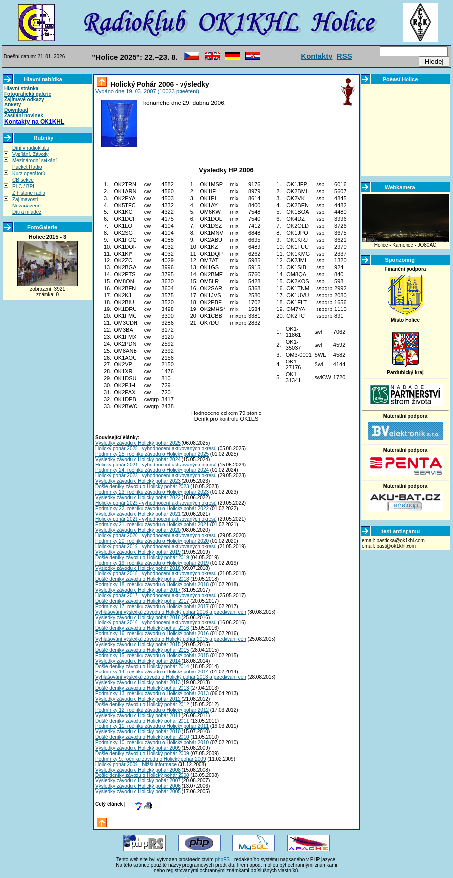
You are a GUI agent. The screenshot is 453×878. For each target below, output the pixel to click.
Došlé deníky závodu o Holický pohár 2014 (142, 666)
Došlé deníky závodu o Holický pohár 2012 (142, 704)
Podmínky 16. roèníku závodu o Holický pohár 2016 (152, 633)
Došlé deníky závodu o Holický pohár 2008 (142, 775)
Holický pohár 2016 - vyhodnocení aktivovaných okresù (156, 622)
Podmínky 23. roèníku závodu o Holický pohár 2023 (152, 492)
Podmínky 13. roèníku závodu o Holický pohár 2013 (152, 693)
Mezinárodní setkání (34, 160)
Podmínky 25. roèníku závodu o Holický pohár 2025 (152, 454)
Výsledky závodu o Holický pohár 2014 (138, 661)
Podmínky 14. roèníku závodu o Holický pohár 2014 (152, 671)
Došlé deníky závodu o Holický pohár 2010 (142, 737)
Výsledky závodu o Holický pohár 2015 (138, 644)
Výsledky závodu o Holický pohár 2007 (138, 780)
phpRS (222, 859)
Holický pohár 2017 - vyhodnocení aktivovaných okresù (156, 595)
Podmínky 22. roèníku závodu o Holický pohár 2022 (152, 508)
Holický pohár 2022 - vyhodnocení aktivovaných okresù (156, 503)
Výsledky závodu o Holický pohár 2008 (138, 770)
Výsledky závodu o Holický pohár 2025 (138, 443)
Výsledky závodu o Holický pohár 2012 (138, 699)
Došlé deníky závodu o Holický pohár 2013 (142, 688)
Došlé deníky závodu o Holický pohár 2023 (142, 486)
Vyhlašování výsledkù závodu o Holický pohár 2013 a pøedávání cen (170, 677)
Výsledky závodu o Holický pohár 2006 (138, 786)
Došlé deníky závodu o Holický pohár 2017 (142, 601)
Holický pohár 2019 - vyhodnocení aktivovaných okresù (156, 546)
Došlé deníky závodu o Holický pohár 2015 (142, 650)
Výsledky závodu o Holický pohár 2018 (138, 568)
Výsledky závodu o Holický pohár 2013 (138, 682)
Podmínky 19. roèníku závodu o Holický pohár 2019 (152, 563)
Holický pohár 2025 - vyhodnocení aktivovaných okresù (156, 448)
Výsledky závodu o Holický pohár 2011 (138, 715)
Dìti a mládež (26, 212)
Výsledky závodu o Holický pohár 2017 (138, 590)
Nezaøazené (26, 205)
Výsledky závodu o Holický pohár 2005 (138, 791)
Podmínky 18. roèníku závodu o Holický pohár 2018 (152, 584)
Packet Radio (27, 167)
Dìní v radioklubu (30, 148)
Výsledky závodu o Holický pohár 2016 (138, 617)
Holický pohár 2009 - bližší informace (136, 764)
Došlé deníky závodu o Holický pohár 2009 (142, 753)
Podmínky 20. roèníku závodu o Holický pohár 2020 (152, 541)
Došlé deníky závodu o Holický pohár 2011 (142, 720)
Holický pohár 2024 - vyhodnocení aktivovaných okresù (156, 464)
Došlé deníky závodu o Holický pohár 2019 (142, 557)
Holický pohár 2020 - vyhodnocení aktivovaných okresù (156, 535)
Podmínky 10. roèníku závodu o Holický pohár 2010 (152, 742)
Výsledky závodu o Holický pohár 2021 (138, 513)
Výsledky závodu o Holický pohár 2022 (138, 497)
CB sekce (23, 180)
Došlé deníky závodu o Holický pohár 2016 (142, 628)
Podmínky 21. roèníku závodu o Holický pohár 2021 (152, 524)
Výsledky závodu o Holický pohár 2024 (138, 459)
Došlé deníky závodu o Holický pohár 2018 (142, 579)
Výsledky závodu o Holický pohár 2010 (138, 731)
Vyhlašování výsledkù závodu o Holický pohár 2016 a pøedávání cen (170, 612)
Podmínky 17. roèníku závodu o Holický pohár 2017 (152, 606)
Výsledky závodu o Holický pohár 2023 (138, 481)
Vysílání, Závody (30, 154)
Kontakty (316, 56)
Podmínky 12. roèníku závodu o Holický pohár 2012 (152, 710)
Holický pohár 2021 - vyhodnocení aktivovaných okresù (156, 519)
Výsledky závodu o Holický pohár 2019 (138, 552)
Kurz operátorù (28, 173)
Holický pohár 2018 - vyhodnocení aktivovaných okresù (156, 573)
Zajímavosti (25, 199)
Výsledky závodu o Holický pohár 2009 (138, 748)
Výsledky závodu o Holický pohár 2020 (138, 530)
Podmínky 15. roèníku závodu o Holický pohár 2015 (152, 655)
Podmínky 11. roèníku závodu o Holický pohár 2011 (152, 726)
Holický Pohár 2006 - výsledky (158, 84)
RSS (344, 56)
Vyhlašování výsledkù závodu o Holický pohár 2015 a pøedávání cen (170, 639)
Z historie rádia (28, 193)
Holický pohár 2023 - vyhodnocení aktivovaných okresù (156, 475)
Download (16, 110)
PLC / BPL (24, 186)
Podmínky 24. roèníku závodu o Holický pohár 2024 (152, 470)
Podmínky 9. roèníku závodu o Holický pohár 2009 (150, 759)
